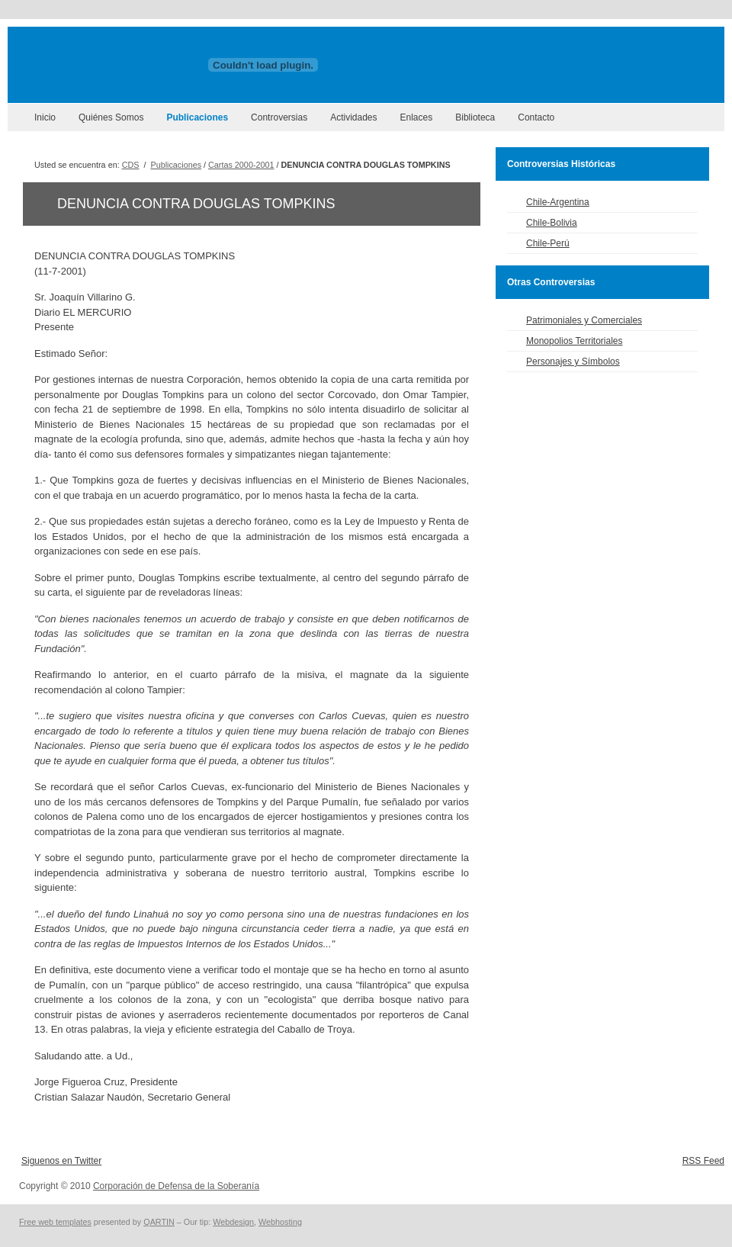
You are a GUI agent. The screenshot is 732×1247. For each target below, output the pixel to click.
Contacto (536, 117)
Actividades (353, 117)
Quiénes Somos (111, 117)
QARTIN (159, 1221)
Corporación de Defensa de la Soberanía (176, 1186)
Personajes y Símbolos (573, 361)
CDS (131, 164)
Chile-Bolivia (551, 222)
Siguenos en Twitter (61, 1160)
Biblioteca (475, 117)
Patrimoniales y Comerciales (584, 320)
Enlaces (416, 117)
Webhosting (280, 1221)
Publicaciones (197, 117)
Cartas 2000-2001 (241, 164)
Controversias (279, 117)
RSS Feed (703, 1160)
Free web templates (55, 1221)
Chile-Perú (548, 243)
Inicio (45, 117)
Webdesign (233, 1221)
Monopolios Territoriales (574, 341)
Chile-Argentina (557, 202)
